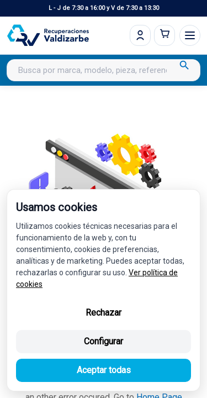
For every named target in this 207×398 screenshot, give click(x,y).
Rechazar (103, 312)
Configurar (103, 341)
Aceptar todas (104, 370)
